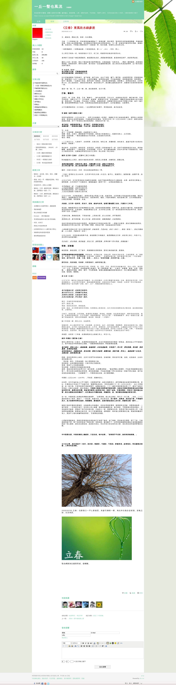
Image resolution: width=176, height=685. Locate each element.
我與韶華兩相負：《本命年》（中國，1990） (47, 149)
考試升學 (79, 615)
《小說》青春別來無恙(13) (43, 85)
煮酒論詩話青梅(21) (40, 107)
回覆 (126, 593)
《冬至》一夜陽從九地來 (44, 159)
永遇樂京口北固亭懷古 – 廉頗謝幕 (45, 206)
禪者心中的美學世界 (40, 226)
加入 (130, 683)
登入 (126, 683)
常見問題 (52, 678)
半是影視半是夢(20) (40, 83)
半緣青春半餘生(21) (40, 88)
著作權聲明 (67, 678)
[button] (67, 643)
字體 (64, 643)
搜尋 (57, 73)
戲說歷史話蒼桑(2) (40, 112)
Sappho (34, 39)
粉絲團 (38, 683)
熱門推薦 (55, 139)
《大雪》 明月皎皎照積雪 (44, 163)
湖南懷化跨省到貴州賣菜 (42, 232)
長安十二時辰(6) (39, 96)
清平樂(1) (37, 102)
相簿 (52, 21)
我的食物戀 (37, 209)
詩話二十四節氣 (98, 615)
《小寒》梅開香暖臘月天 (44, 156)
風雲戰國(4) (38, 110)
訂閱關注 (48, 35)
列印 (141, 593)
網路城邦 (136, 683)
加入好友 (48, 29)
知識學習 (72, 615)
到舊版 (69, 7)
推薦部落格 (49, 32)
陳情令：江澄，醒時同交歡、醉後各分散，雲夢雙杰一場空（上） (46, 195)
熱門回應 (46, 139)
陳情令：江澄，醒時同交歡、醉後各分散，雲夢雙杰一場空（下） (46, 189)
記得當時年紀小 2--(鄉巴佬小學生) (45, 229)
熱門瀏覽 (37, 139)
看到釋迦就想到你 (40, 236)
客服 (82, 678)
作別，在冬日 (38, 222)
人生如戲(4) (38, 91)
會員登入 (65, 638)
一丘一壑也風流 (49, 6)
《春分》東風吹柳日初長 (44, 144)
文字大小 (75, 643)
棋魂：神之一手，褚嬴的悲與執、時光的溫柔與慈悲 (46, 181)
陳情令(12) (37, 94)
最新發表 (37, 136)
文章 (38, 21)
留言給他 (48, 38)
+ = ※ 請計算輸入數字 (74, 661)
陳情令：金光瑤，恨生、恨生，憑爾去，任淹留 (45, 175)
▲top (142, 675)
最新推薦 (55, 136)
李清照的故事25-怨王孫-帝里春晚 (44, 219)
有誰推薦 (65, 598)
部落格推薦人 (38, 245)
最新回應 (46, 136)
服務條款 (60, 678)
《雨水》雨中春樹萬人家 (76, 618)
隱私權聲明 (76, 678)
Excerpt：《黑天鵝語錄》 (42, 216)
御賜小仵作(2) (39, 99)
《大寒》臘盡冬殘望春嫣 (44, 153)
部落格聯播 (41, 277)
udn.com (141, 678)
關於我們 (45, 678)
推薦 (133, 593)
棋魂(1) (36, 104)
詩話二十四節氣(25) (40, 115)
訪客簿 (66, 21)
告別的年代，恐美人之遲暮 (42, 185)
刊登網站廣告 (36, 678)
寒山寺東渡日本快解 (40, 212)
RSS (34, 277)
